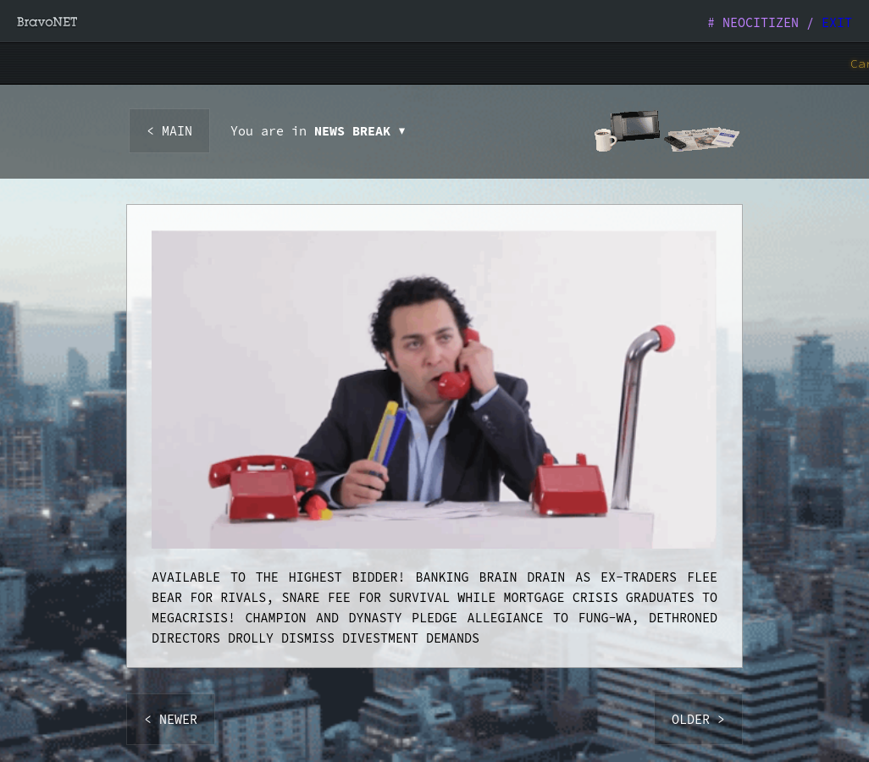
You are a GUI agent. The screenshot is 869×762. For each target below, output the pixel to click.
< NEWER (170, 719)
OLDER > (698, 719)
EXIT (837, 22)
